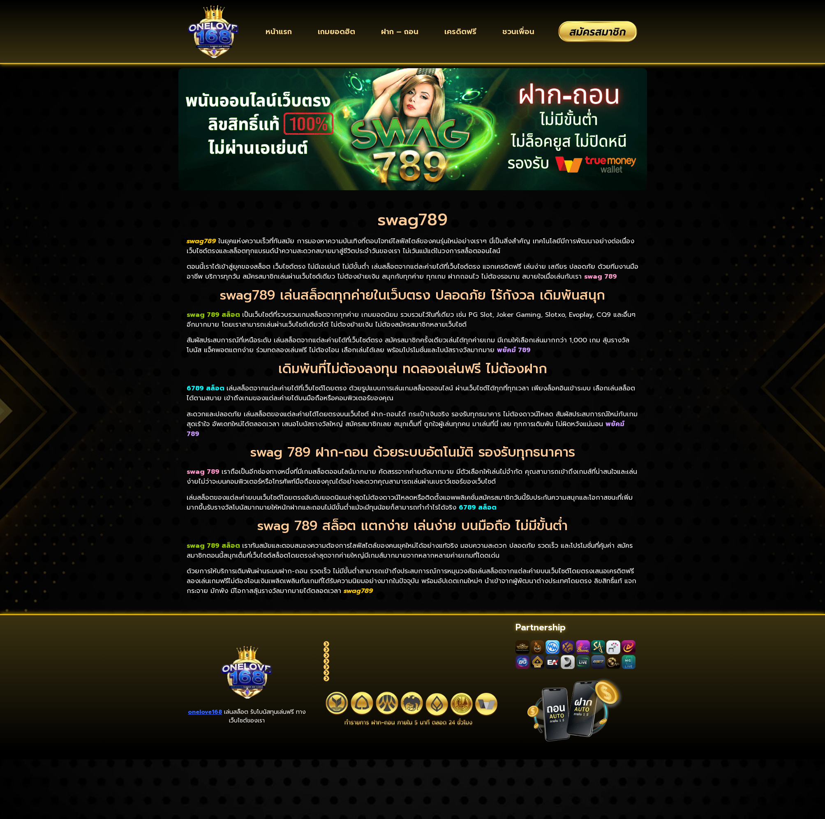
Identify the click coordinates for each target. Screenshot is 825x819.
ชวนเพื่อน (518, 31)
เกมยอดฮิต (336, 31)
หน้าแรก (279, 31)
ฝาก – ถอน (399, 31)
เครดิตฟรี (460, 31)
